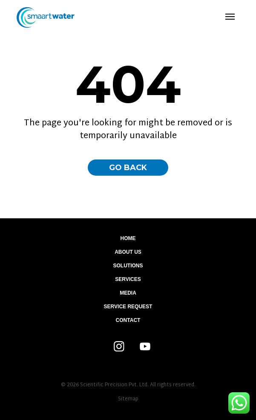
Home (128, 238)
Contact (128, 320)
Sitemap (128, 399)
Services (128, 279)
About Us (128, 252)
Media (128, 293)
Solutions (128, 266)
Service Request (128, 307)
